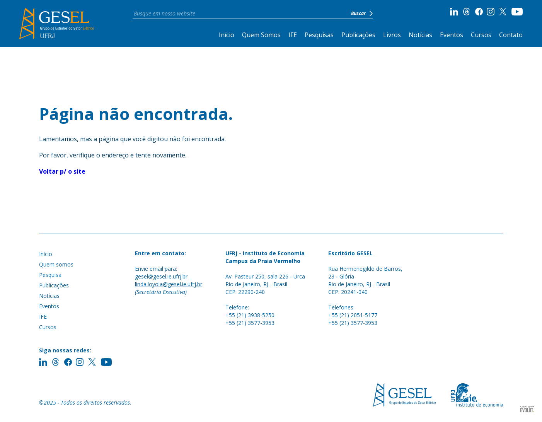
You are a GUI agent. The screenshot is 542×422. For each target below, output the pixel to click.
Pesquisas (319, 35)
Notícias (420, 35)
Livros (392, 35)
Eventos (451, 35)
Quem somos (56, 264)
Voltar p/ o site (62, 171)
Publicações (358, 35)
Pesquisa (50, 274)
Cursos (481, 35)
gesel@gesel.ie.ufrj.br (161, 276)
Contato (511, 35)
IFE (292, 35)
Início (226, 35)
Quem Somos (261, 35)
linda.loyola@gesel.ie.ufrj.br (168, 284)
